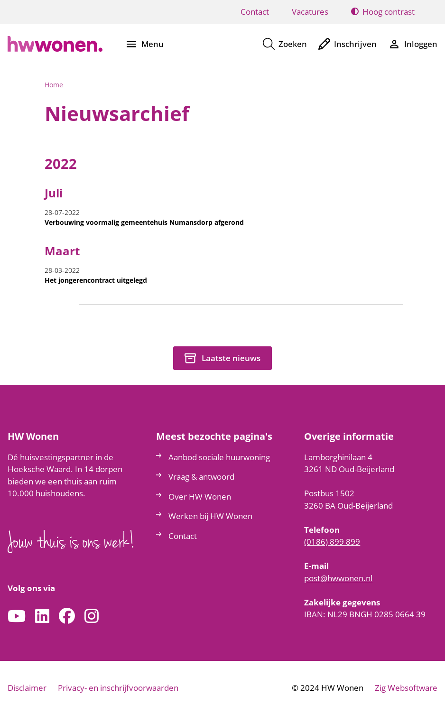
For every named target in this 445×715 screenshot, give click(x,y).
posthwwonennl (338, 578)
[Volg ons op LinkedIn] (42, 616)
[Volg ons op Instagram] (91, 616)
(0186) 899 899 (332, 541)
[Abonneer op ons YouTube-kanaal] (17, 616)
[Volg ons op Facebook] (67, 616)
